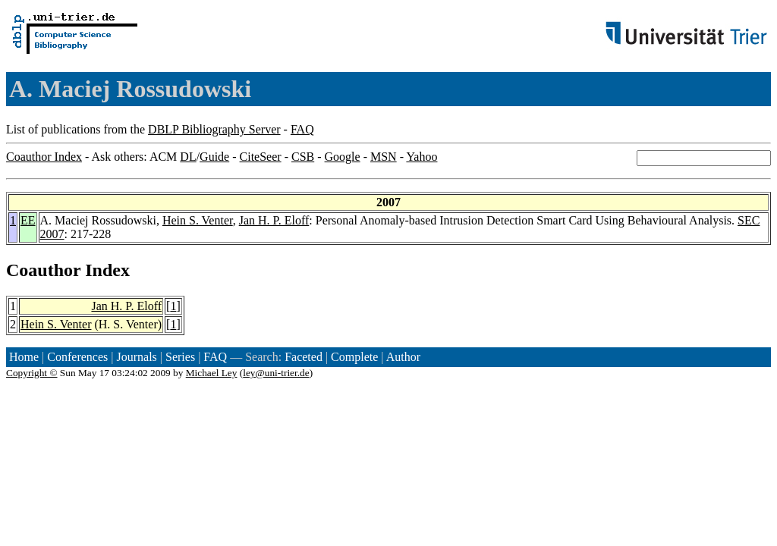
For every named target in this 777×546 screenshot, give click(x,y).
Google (342, 156)
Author (403, 356)
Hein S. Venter (197, 220)
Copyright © (32, 372)
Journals (136, 356)
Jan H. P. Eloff (274, 220)
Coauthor (43, 270)
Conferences (77, 356)
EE (28, 220)
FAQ (302, 129)
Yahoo (421, 156)
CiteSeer (261, 156)
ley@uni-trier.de (276, 372)
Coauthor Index (44, 156)
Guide (214, 156)
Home (24, 356)
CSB (302, 156)
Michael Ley (212, 372)
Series (180, 356)
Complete (354, 356)
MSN (383, 156)
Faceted (303, 356)
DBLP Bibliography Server (214, 129)
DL (188, 156)
